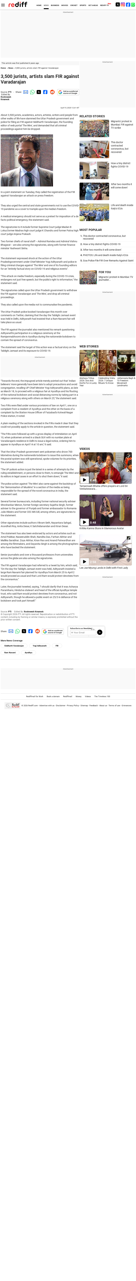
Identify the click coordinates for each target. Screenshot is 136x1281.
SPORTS (83, 5)
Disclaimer (60, 705)
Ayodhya (28, 653)
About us (103, 705)
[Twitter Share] (38, 92)
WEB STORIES (89, 346)
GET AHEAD (93, 5)
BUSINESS (55, 5)
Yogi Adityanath (40, 646)
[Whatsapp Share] (31, 92)
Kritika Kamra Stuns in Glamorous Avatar (102, 528)
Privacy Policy (73, 705)
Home (3, 68)
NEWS (46, 5)
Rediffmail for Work (34, 696)
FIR (57, 646)
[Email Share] (25, 92)
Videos (88, 696)
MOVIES (64, 5)
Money (78, 696)
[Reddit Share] (51, 92)
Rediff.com (33, 705)
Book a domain (53, 696)
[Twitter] (117, 4)
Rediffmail (67, 696)
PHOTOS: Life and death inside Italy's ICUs (105, 255)
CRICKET (73, 5)
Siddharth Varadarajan (14, 646)
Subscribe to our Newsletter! (81, 628)
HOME (38, 5)
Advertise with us (46, 705)
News (10, 68)
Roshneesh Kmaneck (6, 98)
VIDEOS (85, 449)
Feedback (93, 705)
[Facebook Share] (45, 92)
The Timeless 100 (102, 696)
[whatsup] (133, 4)
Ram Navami (10, 653)
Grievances (126, 705)
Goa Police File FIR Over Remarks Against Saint (108, 260)
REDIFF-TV (104, 5)
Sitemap (84, 705)
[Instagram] (123, 4)
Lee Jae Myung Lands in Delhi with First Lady (104, 567)
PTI (10, 92)
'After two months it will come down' (102, 249)
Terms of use (114, 705)
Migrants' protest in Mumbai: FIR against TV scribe (122, 124)
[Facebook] (128, 4)
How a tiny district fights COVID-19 (101, 244)
